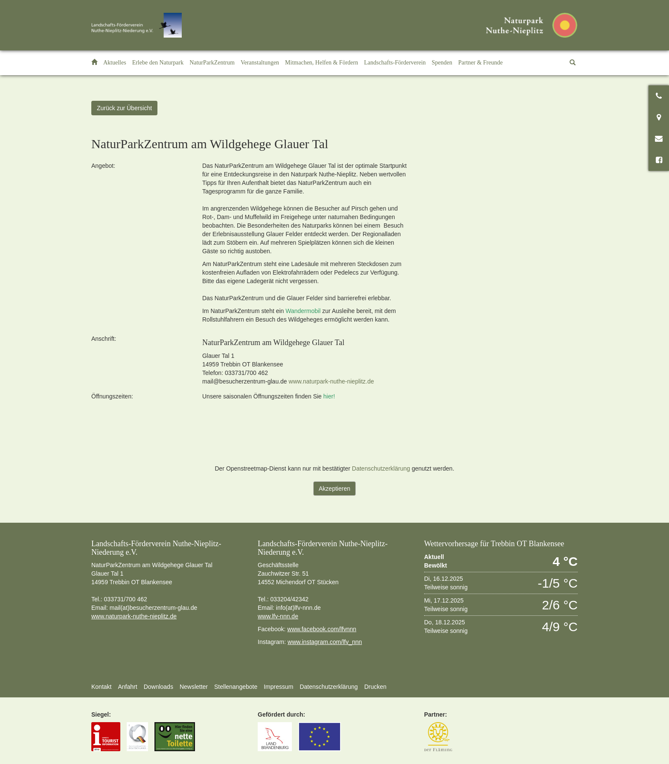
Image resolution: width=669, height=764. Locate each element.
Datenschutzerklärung (381, 468)
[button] (158, 62)
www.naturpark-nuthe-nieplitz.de (331, 381)
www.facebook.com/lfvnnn (321, 629)
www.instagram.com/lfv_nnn (325, 641)
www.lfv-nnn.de (278, 616)
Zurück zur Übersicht (124, 108)
